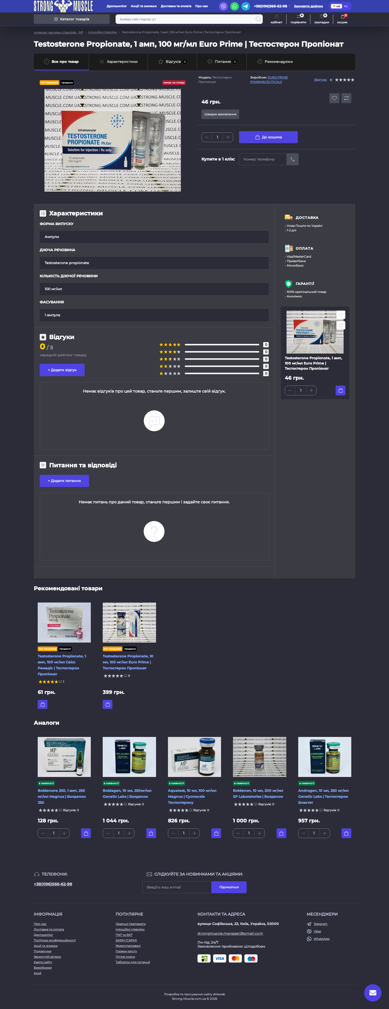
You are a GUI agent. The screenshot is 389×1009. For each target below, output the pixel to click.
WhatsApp (321, 939)
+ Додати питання (64, 481)
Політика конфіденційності (55, 940)
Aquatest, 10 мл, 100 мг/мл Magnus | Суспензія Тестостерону (192, 796)
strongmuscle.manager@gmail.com (230, 933)
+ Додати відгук (62, 370)
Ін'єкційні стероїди (102, 32)
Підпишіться (229, 887)
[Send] (293, 159)
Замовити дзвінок (308, 6)
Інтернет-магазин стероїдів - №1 (58, 32)
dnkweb (219, 994)
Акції (37, 973)
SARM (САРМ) (126, 940)
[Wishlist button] (334, 98)
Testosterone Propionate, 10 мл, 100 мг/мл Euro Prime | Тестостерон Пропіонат (128, 662)
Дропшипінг (117, 6)
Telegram (320, 924)
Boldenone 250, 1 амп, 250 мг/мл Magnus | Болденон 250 (62, 796)
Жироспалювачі (128, 946)
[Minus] (207, 137)
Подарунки (42, 951)
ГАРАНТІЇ (305, 284)
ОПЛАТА (304, 248)
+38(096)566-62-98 (53, 884)
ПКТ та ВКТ (124, 935)
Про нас (201, 6)
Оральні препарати (131, 924)
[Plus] (228, 137)
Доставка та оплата (176, 6)
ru (345, 6)
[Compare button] (346, 98)
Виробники (43, 967)
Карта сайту (43, 962)
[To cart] (340, 390)
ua (336, 6)
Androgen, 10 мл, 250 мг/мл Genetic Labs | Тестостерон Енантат (323, 796)
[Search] (258, 19)
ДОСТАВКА (307, 217)
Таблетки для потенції (133, 962)
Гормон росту (126, 951)
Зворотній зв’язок (47, 957)
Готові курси (125, 957)
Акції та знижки (144, 6)
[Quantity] (217, 137)
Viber (317, 931)
